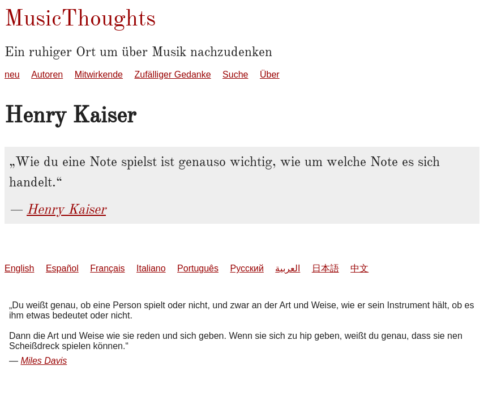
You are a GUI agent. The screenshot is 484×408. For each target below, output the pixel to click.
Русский (246, 268)
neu (12, 74)
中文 (359, 268)
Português (198, 268)
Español (62, 268)
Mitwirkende (99, 74)
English (19, 268)
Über (270, 74)
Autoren (47, 74)
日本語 (325, 268)
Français (107, 268)
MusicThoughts (80, 18)
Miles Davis (43, 361)
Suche (235, 74)
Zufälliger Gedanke (172, 74)
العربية (287, 268)
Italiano (151, 268)
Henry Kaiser (66, 209)
